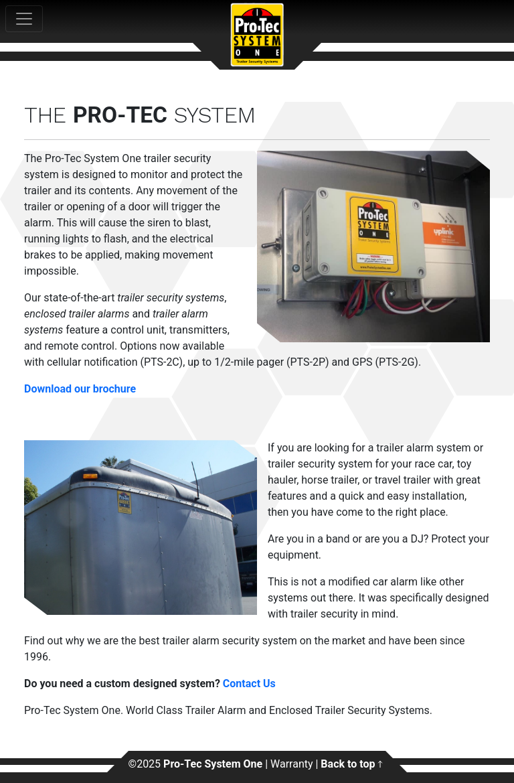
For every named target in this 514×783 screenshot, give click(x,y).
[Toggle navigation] (24, 18)
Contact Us (249, 683)
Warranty (291, 764)
